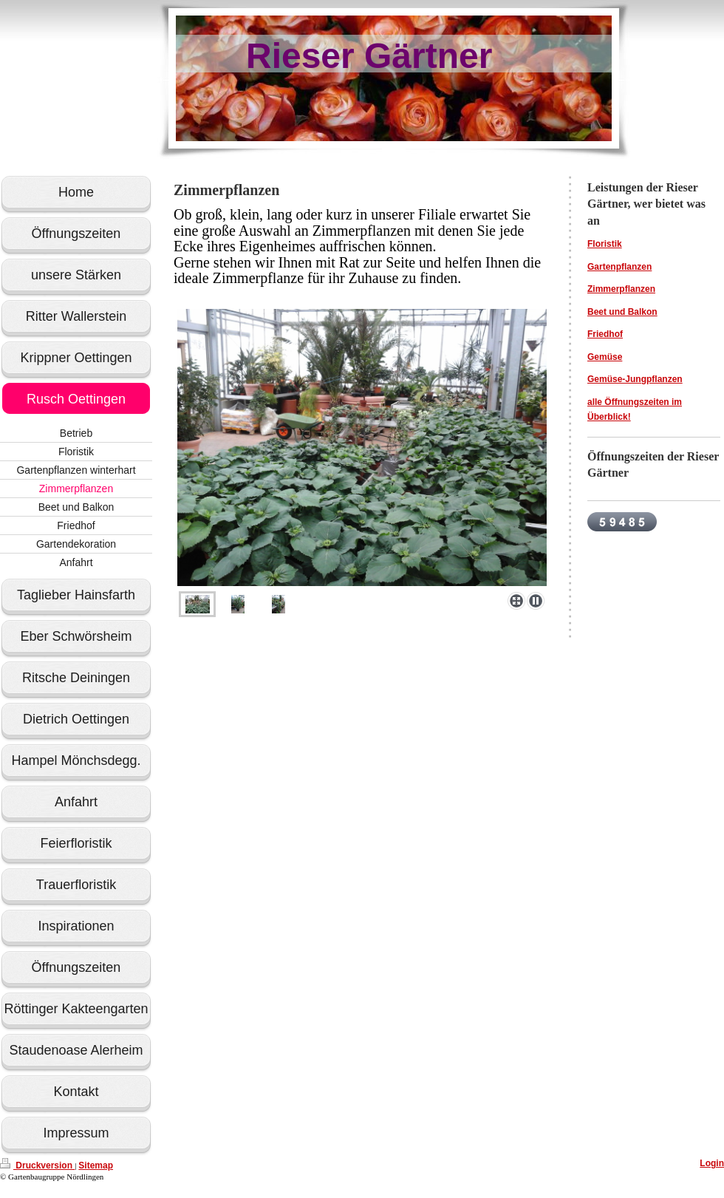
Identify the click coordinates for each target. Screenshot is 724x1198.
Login (712, 1163)
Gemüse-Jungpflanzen (635, 379)
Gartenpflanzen (619, 267)
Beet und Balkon (622, 312)
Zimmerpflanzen (621, 289)
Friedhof (605, 334)
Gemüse (604, 357)
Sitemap (95, 1165)
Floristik (604, 244)
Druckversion (37, 1165)
